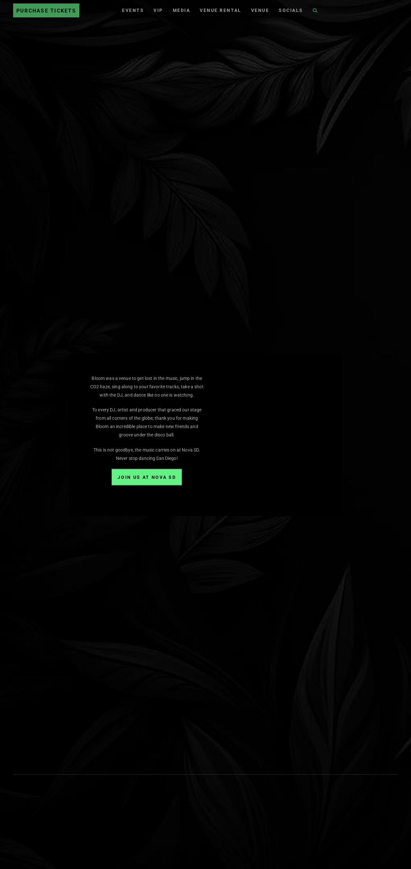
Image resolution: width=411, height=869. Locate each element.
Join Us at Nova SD (147, 476)
